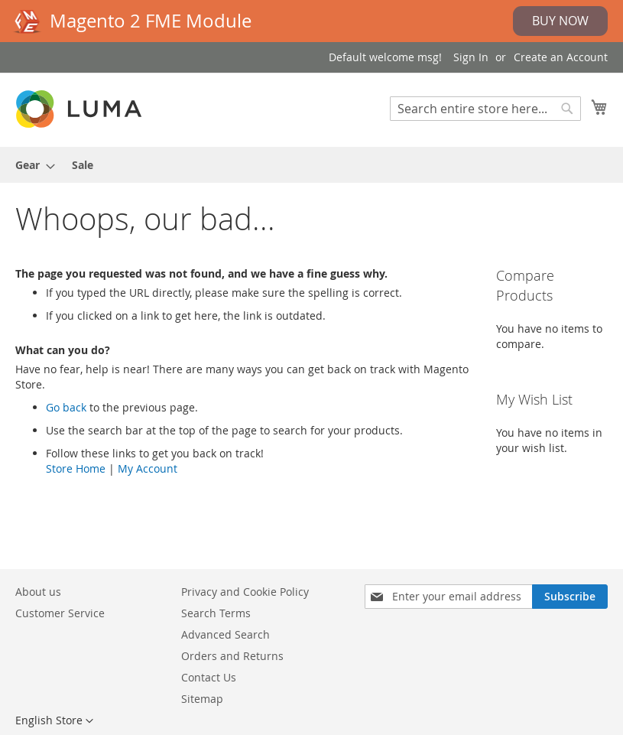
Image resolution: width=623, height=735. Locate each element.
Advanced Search (225, 634)
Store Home (75, 468)
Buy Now (560, 20)
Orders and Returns (232, 656)
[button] (54, 721)
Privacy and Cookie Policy (245, 591)
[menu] (311, 165)
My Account (147, 468)
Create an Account (561, 57)
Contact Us (208, 677)
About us (38, 591)
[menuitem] (30, 165)
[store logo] (80, 109)
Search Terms (216, 613)
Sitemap (202, 698)
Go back (66, 407)
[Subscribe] (570, 596)
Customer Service (60, 613)
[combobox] (485, 108)
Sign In (470, 57)
